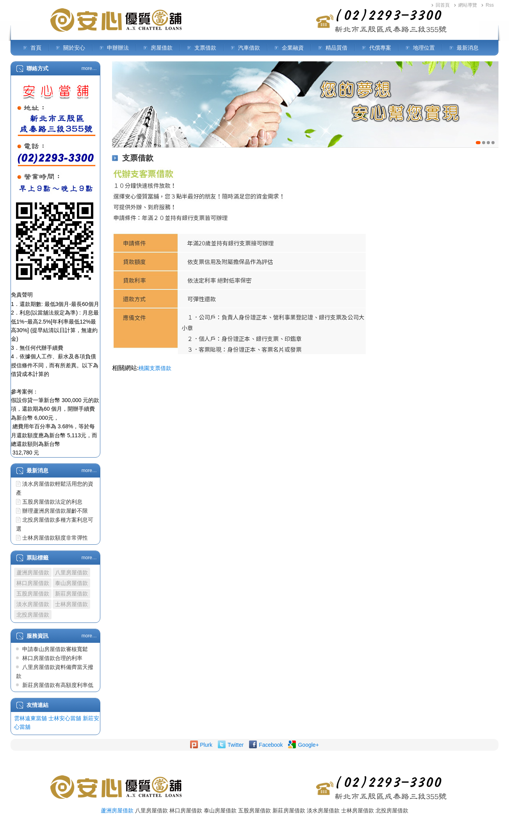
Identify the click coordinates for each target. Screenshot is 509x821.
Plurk (206, 745)
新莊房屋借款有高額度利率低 (57, 685)
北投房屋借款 (32, 615)
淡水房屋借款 (32, 604)
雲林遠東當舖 (30, 718)
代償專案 (380, 48)
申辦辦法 (118, 48)
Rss (490, 5)
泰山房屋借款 (71, 583)
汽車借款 (249, 48)
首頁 (35, 48)
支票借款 (205, 48)
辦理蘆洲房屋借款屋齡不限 (55, 511)
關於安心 (74, 48)
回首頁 (443, 5)
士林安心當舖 (64, 718)
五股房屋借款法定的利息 (52, 502)
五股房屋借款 (32, 593)
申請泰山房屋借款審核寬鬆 (55, 649)
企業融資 (293, 48)
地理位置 (424, 48)
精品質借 (336, 48)
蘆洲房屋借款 (32, 572)
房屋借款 (162, 48)
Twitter (236, 745)
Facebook (271, 745)
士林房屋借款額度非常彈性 (55, 538)
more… (89, 68)
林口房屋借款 (32, 583)
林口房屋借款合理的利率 (52, 658)
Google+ (308, 745)
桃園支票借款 (155, 368)
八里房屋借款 (71, 572)
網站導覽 (467, 5)
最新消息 (468, 48)
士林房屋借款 (71, 604)
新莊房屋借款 (71, 593)
